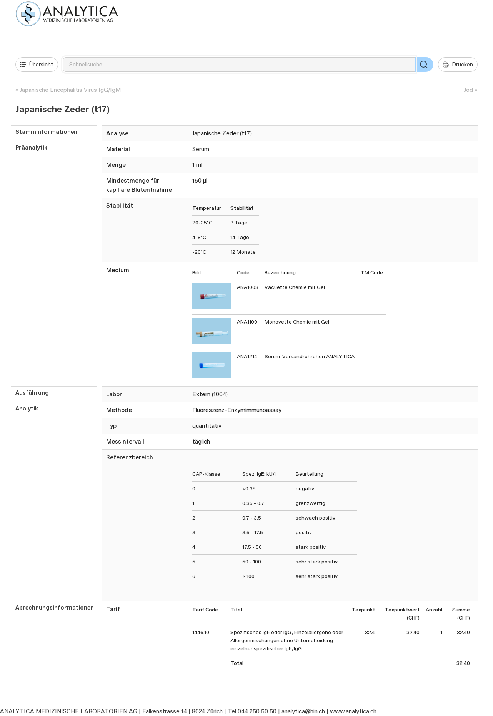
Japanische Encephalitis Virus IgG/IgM (70, 89)
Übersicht (36, 64)
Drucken (458, 64)
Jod (468, 89)
